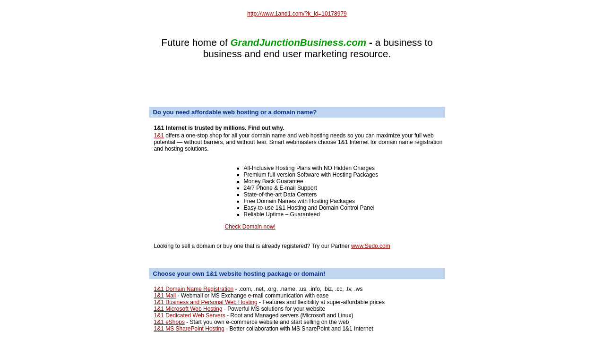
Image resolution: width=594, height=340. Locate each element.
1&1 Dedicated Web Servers (189, 315)
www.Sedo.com (370, 246)
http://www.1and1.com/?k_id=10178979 (296, 13)
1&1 (159, 135)
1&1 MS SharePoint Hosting (189, 328)
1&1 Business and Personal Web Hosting (206, 302)
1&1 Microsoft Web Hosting (188, 309)
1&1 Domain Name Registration (194, 289)
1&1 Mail (165, 295)
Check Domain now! (250, 226)
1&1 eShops (169, 322)
